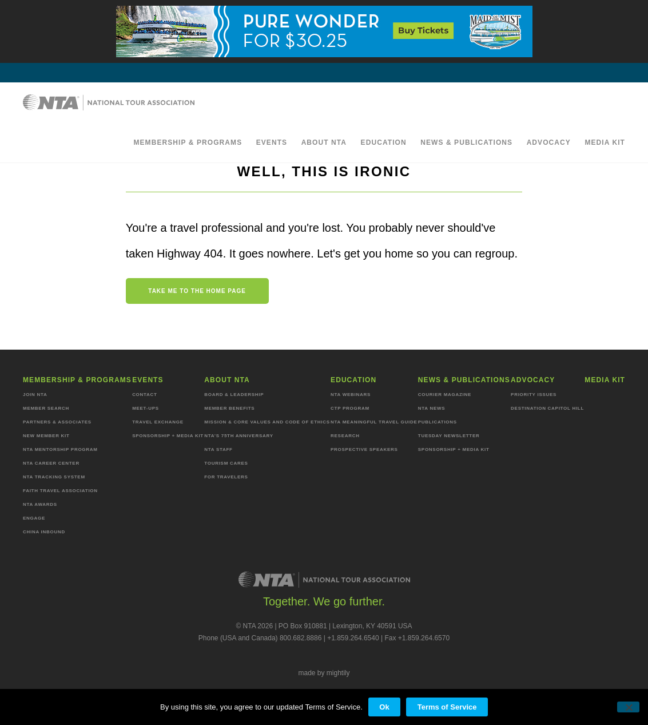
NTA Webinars (351, 394)
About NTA (324, 142)
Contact (144, 394)
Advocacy (549, 142)
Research (345, 435)
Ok (384, 707)
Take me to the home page (197, 291)
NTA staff (218, 449)
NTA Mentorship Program (60, 449)
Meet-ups (145, 408)
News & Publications (466, 142)
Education (384, 142)
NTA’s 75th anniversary (238, 435)
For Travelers (226, 477)
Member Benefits (229, 408)
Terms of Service (447, 707)
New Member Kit (46, 435)
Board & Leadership (234, 394)
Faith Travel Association (60, 490)
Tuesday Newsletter (449, 435)
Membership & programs (187, 142)
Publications (437, 422)
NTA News (432, 408)
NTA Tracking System (54, 477)
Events (272, 142)
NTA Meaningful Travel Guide (374, 422)
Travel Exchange (158, 422)
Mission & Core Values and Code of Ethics (266, 422)
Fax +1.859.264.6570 (417, 638)
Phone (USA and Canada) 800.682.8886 (260, 638)
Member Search (46, 408)
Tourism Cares (226, 463)
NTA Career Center (51, 463)
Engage (34, 518)
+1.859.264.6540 (353, 638)
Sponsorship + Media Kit (168, 435)
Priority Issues (533, 394)
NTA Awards (40, 504)
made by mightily (323, 673)
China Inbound (44, 531)
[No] (628, 707)
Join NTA (35, 394)
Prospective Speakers (364, 449)
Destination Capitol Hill (547, 408)
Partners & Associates (57, 422)
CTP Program (350, 408)
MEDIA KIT (605, 142)
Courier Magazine (444, 394)
